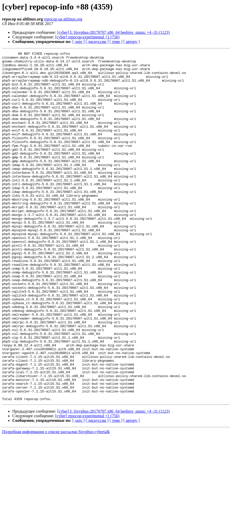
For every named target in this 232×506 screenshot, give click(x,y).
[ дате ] (78, 41)
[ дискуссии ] (97, 41)
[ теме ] (115, 41)
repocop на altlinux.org (63, 19)
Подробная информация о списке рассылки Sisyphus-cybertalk (56, 501)
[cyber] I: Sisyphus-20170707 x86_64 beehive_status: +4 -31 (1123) (113, 32)
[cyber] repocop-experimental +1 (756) (87, 37)
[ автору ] (131, 41)
